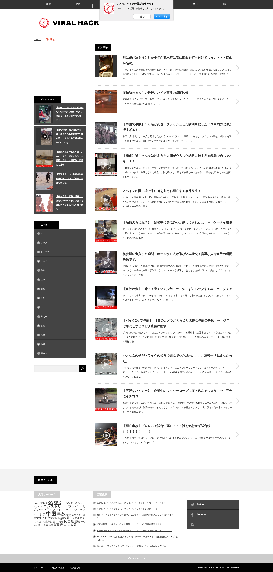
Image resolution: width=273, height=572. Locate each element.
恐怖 (55, 518)
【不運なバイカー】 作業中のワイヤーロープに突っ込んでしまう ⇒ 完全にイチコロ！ (177, 393)
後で (141, 16)
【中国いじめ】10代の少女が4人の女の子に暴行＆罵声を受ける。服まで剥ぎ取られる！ (69, 113)
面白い (44, 353)
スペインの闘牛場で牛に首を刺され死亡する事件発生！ (162, 191)
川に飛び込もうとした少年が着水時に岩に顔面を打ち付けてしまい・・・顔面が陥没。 (177, 60)
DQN (36, 503)
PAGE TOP (136, 558)
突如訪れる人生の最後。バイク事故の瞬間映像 (155, 93)
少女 (50, 517)
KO (50, 502)
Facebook (203, 514)
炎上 (43, 307)
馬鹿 (51, 525)
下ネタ (44, 261)
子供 (44, 518)
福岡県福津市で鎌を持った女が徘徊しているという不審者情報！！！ (129, 524)
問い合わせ (75, 567)
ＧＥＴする (162, 16)
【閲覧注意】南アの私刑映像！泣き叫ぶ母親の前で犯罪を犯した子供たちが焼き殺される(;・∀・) (69, 136)
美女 (63, 521)
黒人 (63, 524)
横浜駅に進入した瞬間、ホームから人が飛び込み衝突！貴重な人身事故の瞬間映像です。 (177, 256)
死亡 (69, 517)
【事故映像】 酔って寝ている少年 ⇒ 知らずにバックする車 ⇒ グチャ (177, 289)
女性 (38, 517)
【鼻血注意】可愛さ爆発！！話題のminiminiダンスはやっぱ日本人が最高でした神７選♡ (69, 202)
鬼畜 (56, 524)
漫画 (43, 298)
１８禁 (72, 524)
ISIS (41, 503)
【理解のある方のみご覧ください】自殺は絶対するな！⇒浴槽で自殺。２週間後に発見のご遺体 (69, 158)
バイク (69, 509)
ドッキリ (45, 252)
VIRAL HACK (215, 567)
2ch (42, 233)
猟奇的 (48, 521)
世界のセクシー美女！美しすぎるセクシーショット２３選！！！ (127, 509)
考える (44, 316)
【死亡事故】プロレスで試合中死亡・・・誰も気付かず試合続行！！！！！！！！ (166, 428)
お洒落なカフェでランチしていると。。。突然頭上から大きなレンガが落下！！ (134, 546)
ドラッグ (50, 509)
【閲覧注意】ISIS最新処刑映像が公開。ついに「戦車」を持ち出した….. (69, 178)
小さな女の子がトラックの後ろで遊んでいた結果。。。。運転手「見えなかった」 (177, 358)
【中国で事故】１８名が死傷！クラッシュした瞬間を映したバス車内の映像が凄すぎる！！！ (177, 127)
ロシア (41, 514)
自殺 (71, 521)
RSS (199, 524)
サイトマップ (40, 567)
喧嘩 (78, 4)
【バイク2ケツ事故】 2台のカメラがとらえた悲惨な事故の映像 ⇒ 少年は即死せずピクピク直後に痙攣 (176, 323)
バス (75, 509)
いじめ (66, 502)
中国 (51, 513)
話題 (43, 344)
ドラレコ (60, 509)
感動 (224, 4)
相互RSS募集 (58, 567)
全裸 (68, 514)
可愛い (79, 515)
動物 (43, 270)
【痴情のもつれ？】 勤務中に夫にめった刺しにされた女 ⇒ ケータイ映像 (177, 222)
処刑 (74, 515)
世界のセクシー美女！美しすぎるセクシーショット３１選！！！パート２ (131, 503)
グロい (44, 242)
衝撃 (48, 4)
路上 (40, 525)
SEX (57, 503)
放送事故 (62, 518)
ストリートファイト (66, 506)
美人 (55, 521)
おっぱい (76, 502)
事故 (61, 513)
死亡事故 (77, 518)
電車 (45, 524)
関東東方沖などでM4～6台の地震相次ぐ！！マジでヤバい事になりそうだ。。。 (134, 530)
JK (45, 503)
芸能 (195, 4)
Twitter (201, 504)
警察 (77, 521)
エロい (45, 506)
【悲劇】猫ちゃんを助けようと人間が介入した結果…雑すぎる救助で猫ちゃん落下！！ (177, 158)
